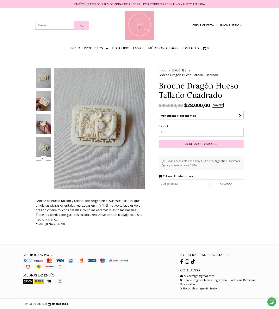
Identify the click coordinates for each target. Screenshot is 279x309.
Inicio (75, 48)
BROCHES (179, 70)
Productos (96, 48)
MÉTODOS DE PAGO (163, 48)
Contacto (190, 48)
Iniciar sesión (231, 25)
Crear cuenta (203, 25)
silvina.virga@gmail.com (197, 276)
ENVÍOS (138, 48)
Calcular (226, 183)
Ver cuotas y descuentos (178, 116)
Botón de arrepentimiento (198, 288)
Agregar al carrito (201, 144)
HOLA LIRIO (120, 48)
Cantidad (163, 125)
